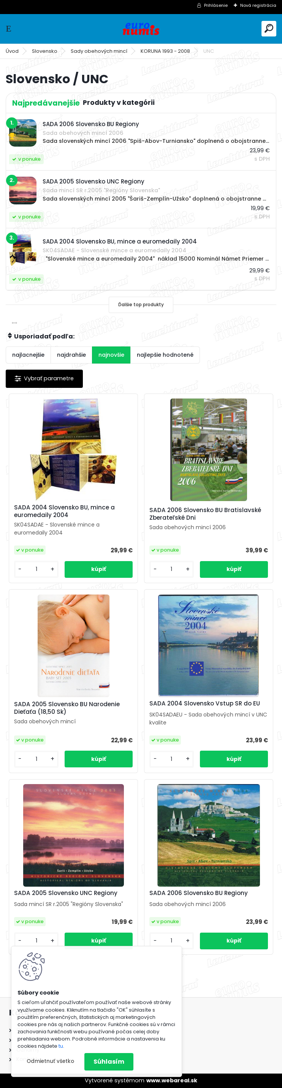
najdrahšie (71, 355)
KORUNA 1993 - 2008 (165, 51)
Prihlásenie (216, 5)
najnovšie (111, 355)
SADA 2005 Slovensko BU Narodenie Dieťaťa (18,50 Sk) (67, 708)
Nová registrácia (258, 5)
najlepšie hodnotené (165, 355)
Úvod (12, 51)
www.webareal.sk (171, 1080)
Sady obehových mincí (99, 51)
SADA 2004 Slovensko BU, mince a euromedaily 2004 (64, 511)
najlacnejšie (28, 355)
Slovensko (44, 51)
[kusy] (36, 569)
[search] (268, 28)
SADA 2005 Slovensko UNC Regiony (65, 893)
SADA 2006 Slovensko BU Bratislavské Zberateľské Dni (205, 514)
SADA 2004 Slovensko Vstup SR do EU (204, 703)
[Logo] (141, 28)
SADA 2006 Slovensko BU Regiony (198, 893)
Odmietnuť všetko (50, 1061)
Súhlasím (108, 1061)
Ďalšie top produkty (141, 304)
